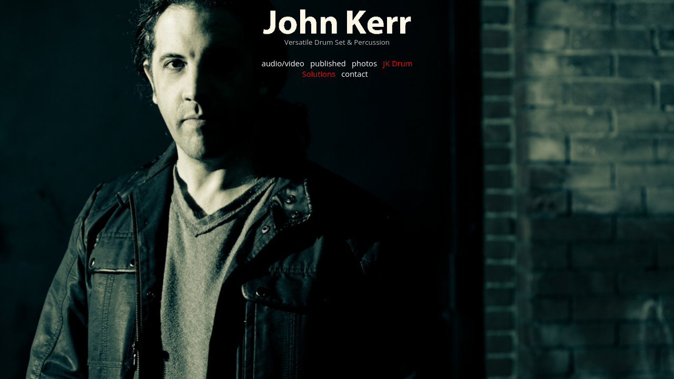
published (328, 63)
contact (354, 73)
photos (364, 63)
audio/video (283, 63)
